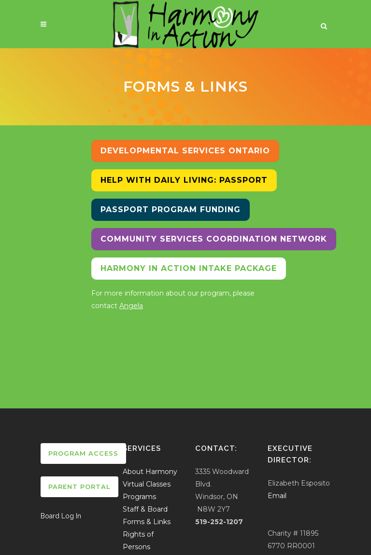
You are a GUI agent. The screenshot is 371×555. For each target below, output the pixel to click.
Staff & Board (145, 509)
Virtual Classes (147, 484)
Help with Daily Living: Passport (184, 180)
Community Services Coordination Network (213, 239)
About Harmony (150, 471)
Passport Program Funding (170, 209)
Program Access (83, 453)
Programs (139, 496)
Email (277, 495)
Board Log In (61, 516)
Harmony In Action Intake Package (188, 268)
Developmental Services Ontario (185, 150)
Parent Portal (79, 486)
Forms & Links (147, 521)
